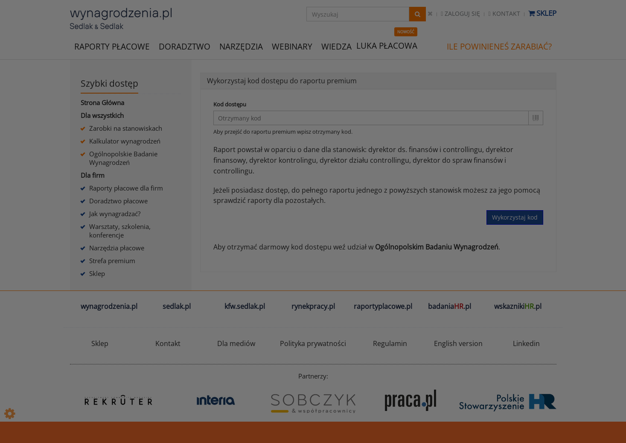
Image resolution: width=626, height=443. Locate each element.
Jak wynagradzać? (114, 213)
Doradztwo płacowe (118, 201)
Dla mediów (236, 343)
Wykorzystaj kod (515, 217)
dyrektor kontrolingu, (283, 160)
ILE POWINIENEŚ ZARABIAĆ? (499, 46)
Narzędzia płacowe (116, 248)
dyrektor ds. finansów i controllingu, (426, 149)
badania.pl (449, 306)
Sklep (542, 13)
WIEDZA (336, 46)
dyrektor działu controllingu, (365, 160)
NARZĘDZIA (241, 46)
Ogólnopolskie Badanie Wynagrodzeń (123, 158)
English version (458, 343)
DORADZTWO (184, 46)
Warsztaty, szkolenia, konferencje (120, 230)
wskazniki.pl (518, 306)
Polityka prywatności (313, 343)
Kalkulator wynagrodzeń (124, 141)
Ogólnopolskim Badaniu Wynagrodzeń (436, 247)
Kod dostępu (229, 104)
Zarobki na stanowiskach (125, 128)
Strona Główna (102, 102)
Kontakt (504, 13)
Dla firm (93, 175)
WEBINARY (292, 46)
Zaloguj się (460, 13)
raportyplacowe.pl (383, 306)
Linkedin (526, 343)
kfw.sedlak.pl (244, 306)
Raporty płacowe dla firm (126, 188)
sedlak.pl (177, 306)
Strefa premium (112, 260)
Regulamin (390, 343)
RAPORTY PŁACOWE (112, 46)
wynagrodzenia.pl (109, 306)
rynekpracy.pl (313, 306)
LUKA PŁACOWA (386, 45)
